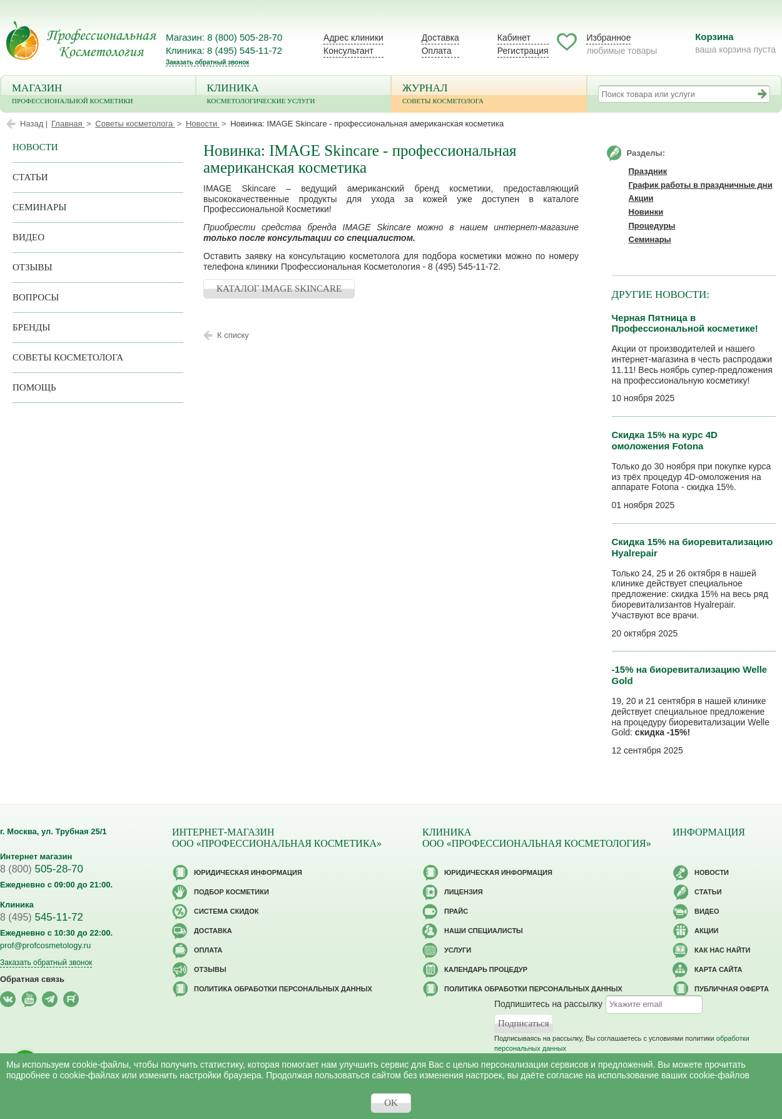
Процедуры (652, 225)
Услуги (457, 950)
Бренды (31, 327)
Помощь (34, 387)
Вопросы (36, 297)
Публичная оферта (731, 989)
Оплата (437, 51)
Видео (28, 237)
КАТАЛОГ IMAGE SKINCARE (279, 289)
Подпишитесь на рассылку (548, 1004)
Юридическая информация (248, 872)
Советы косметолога (68, 357)
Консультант (348, 51)
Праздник (648, 171)
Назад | (34, 123)
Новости (35, 147)
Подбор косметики (231, 892)
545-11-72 (41, 917)
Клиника (293, 95)
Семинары (39, 207)
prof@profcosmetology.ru (45, 945)
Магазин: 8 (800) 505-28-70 (224, 37)
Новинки (646, 212)
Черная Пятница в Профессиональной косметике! (685, 323)
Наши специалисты (483, 930)
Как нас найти (722, 950)
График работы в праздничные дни (701, 185)
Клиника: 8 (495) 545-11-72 (224, 50)
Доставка (440, 38)
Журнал (489, 95)
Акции (641, 198)
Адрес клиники (353, 38)
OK (391, 1103)
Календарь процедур (485, 969)
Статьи (30, 177)
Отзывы (33, 267)
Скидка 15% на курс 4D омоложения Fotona (665, 440)
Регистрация (523, 51)
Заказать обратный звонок (207, 62)
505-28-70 (41, 869)
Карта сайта (718, 969)
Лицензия (463, 892)
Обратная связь (32, 979)
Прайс (456, 911)
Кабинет (514, 38)
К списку (233, 335)
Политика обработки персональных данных (283, 989)
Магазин (98, 95)
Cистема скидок (226, 911)
